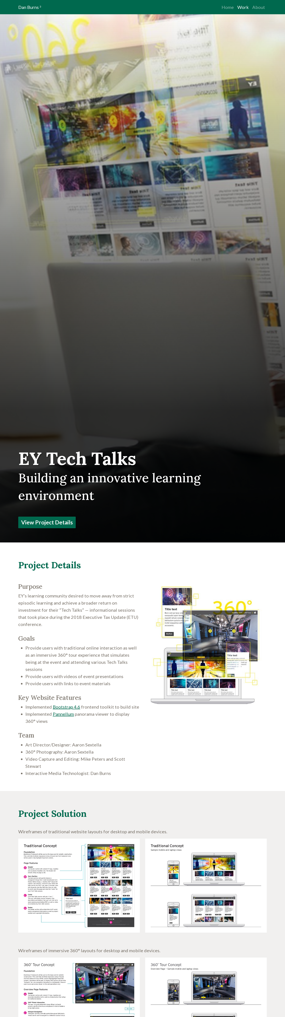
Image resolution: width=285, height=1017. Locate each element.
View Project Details (47, 522)
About (258, 7)
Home (228, 7)
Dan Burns (29, 7)
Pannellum (63, 714)
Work (243, 7)
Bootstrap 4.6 (66, 706)
